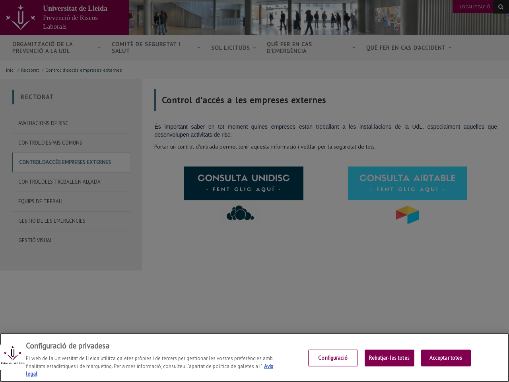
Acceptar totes (445, 358)
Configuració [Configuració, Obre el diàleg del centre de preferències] (333, 358)
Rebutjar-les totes (389, 358)
